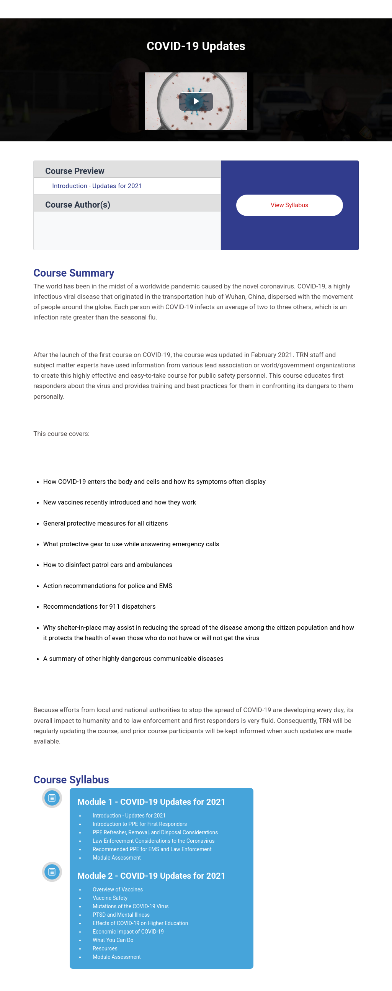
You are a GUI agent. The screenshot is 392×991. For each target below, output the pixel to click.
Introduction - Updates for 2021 (97, 186)
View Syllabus (289, 205)
